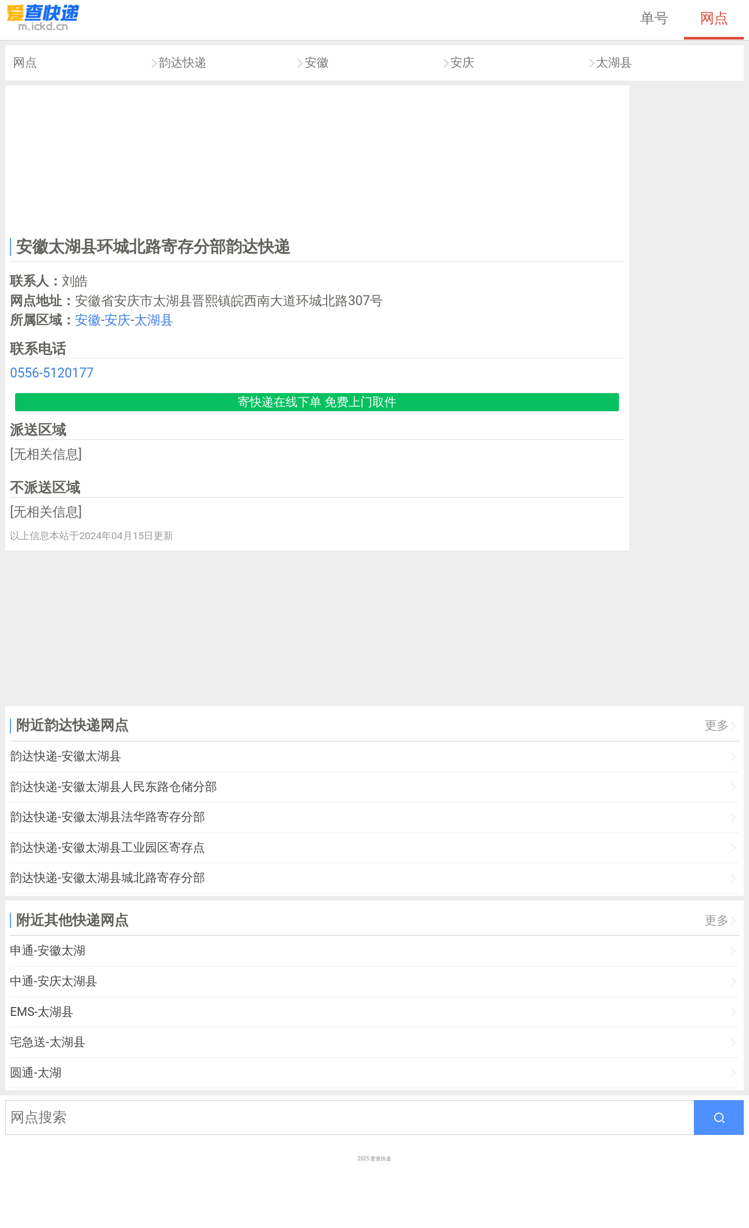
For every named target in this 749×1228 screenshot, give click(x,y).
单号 (654, 18)
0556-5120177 (52, 373)
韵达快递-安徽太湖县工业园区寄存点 (107, 848)
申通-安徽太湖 (47, 951)
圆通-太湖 (35, 1073)
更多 (717, 725)
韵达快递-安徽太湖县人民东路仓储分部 (113, 787)
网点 (714, 18)
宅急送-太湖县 (47, 1042)
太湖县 (614, 63)
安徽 (317, 63)
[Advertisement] (317, 159)
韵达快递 (182, 63)
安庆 (462, 63)
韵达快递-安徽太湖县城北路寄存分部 (107, 878)
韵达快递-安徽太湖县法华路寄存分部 (107, 817)
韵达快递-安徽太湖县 (65, 756)
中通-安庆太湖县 (53, 981)
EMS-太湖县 (41, 1012)
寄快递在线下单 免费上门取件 (317, 402)
